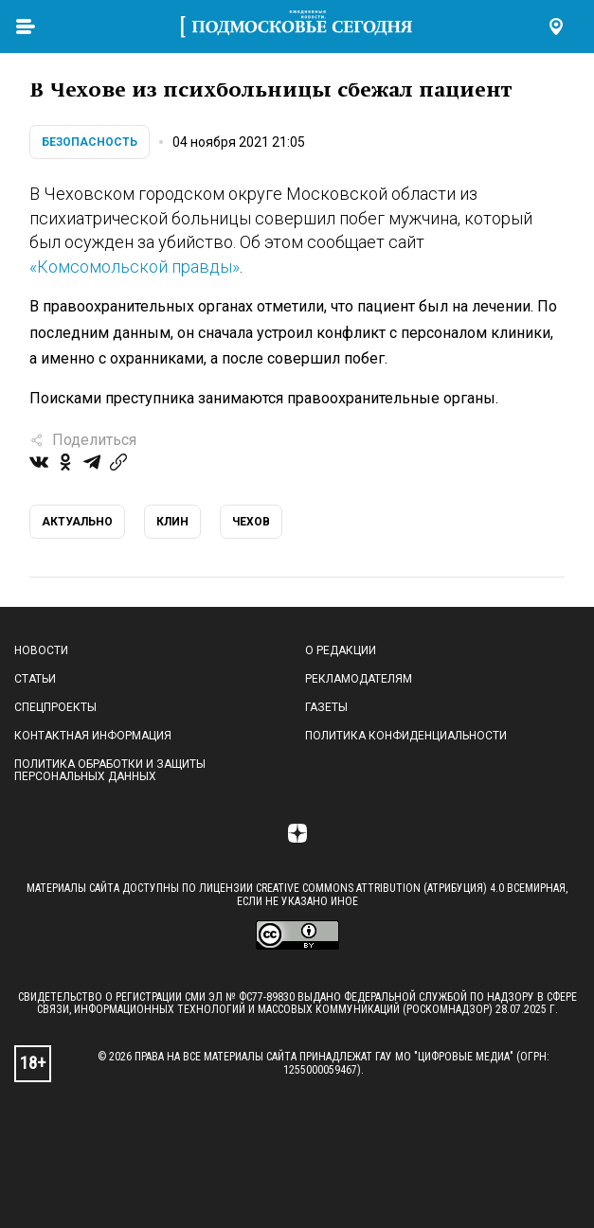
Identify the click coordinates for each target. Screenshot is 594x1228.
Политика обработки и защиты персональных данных (110, 770)
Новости (41, 650)
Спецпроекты (55, 707)
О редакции (340, 650)
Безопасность (89, 142)
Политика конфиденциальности (406, 735)
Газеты (326, 707)
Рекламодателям (358, 678)
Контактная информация (92, 735)
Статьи (35, 678)
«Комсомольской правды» (134, 266)
